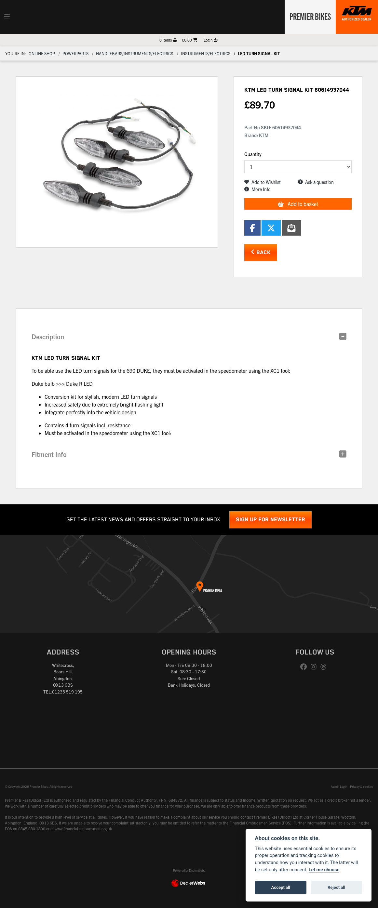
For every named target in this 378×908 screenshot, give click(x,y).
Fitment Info (49, 454)
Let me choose (324, 870)
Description (48, 336)
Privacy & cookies (361, 786)
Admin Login (339, 786)
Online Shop (42, 53)
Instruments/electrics (205, 53)
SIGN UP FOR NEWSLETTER (270, 520)
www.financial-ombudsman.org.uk (83, 828)
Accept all (280, 887)
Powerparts (75, 53)
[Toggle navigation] (7, 17)
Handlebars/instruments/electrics (134, 53)
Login (211, 39)
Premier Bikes (309, 16)
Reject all (336, 887)
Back (261, 252)
